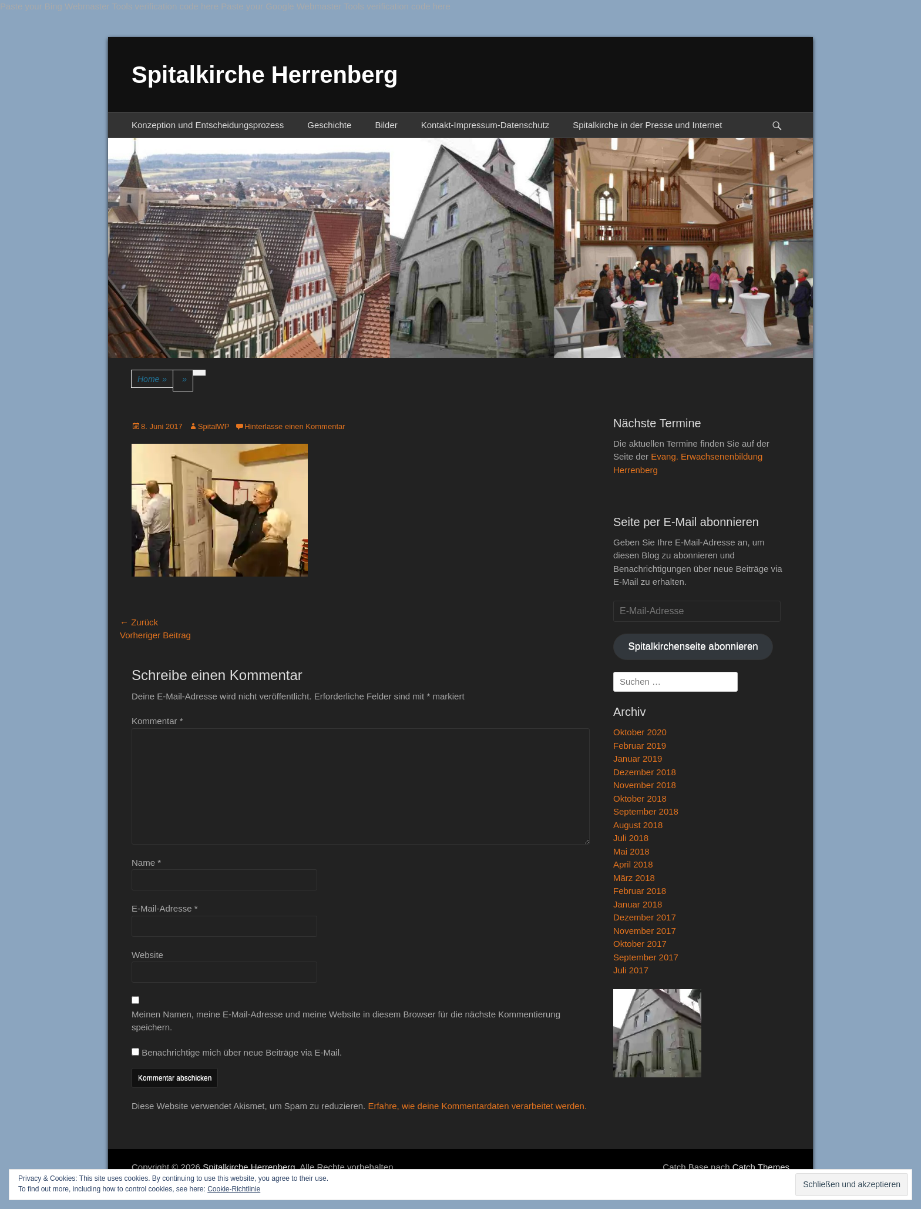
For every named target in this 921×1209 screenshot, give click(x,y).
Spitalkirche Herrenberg (265, 75)
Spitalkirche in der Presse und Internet (647, 125)
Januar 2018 (637, 904)
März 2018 (634, 878)
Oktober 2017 (640, 944)
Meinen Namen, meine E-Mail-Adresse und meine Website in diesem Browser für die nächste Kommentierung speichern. (346, 1021)
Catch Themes (760, 1167)
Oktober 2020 (640, 732)
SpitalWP (213, 426)
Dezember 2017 (644, 917)
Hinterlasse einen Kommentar (294, 426)
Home (152, 379)
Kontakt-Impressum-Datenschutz (485, 125)
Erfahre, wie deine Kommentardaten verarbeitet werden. (477, 1106)
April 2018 (633, 864)
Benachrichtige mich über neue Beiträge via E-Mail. (242, 1052)
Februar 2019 (639, 746)
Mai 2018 (631, 851)
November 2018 (644, 785)
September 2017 (645, 957)
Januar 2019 (637, 758)
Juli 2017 (630, 970)
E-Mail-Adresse (165, 908)
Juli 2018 (630, 838)
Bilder (386, 125)
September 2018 (645, 811)
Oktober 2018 (640, 798)
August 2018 (638, 825)
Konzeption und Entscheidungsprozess (208, 125)
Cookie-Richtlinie (233, 1189)
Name (146, 863)
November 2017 (644, 931)
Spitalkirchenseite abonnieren (693, 646)
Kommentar (157, 721)
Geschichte (329, 125)
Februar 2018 (639, 891)
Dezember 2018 (644, 772)
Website (147, 955)
